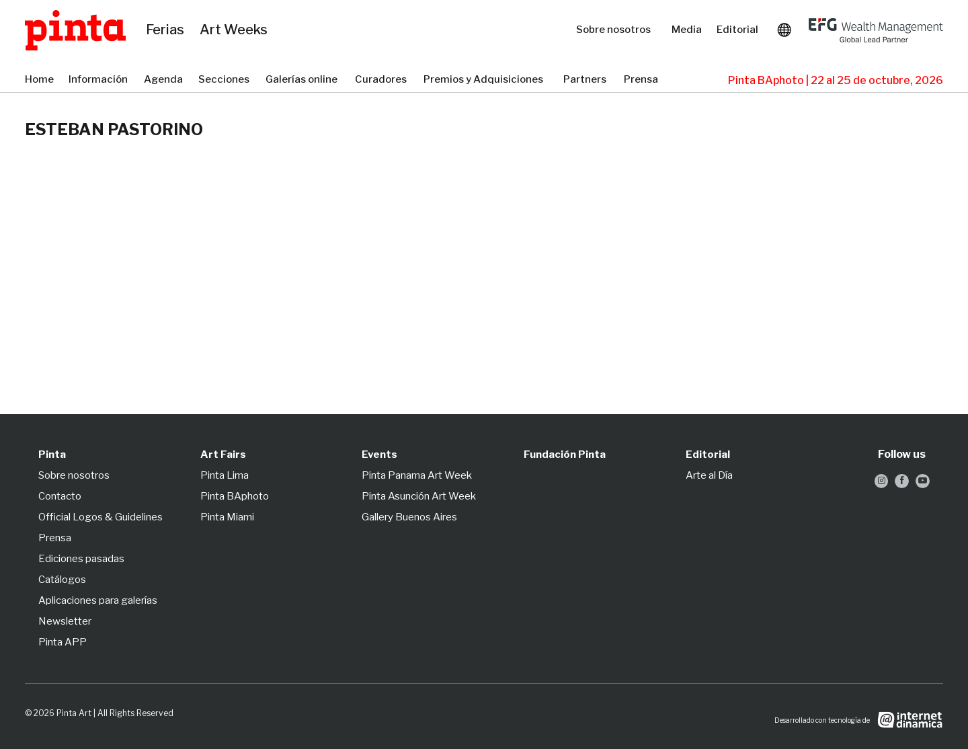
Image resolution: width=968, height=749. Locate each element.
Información (99, 80)
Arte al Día (709, 475)
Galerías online (303, 80)
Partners (586, 80)
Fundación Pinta (565, 454)
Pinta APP (62, 642)
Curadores (382, 80)
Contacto (59, 496)
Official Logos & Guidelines (100, 517)
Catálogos (62, 580)
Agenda (164, 80)
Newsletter (64, 621)
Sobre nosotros (617, 30)
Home (40, 80)
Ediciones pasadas (81, 559)
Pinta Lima (224, 475)
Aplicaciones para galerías (97, 600)
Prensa (642, 80)
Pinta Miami (227, 517)
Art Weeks (236, 30)
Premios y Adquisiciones (487, 80)
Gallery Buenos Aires (409, 517)
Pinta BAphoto (234, 496)
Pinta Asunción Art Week (419, 496)
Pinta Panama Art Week (417, 475)
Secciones (225, 80)
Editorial (739, 30)
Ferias (166, 30)
